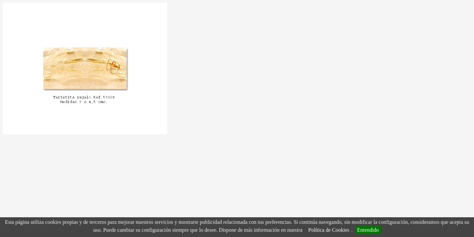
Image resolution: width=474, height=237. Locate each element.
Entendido (368, 230)
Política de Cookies (328, 230)
